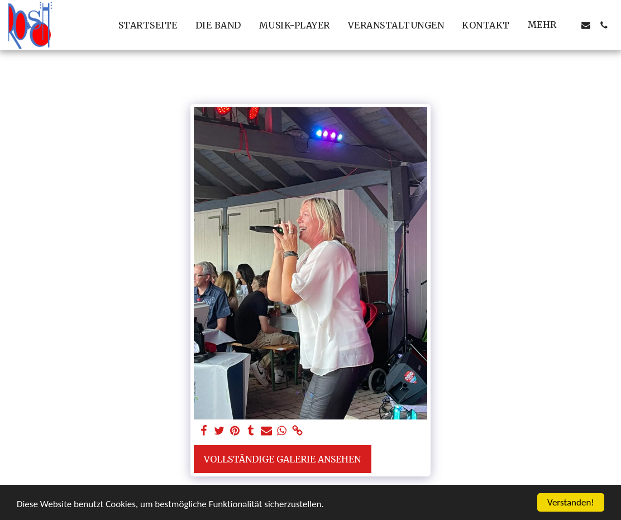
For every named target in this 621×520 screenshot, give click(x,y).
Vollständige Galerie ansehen (282, 459)
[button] (585, 25)
